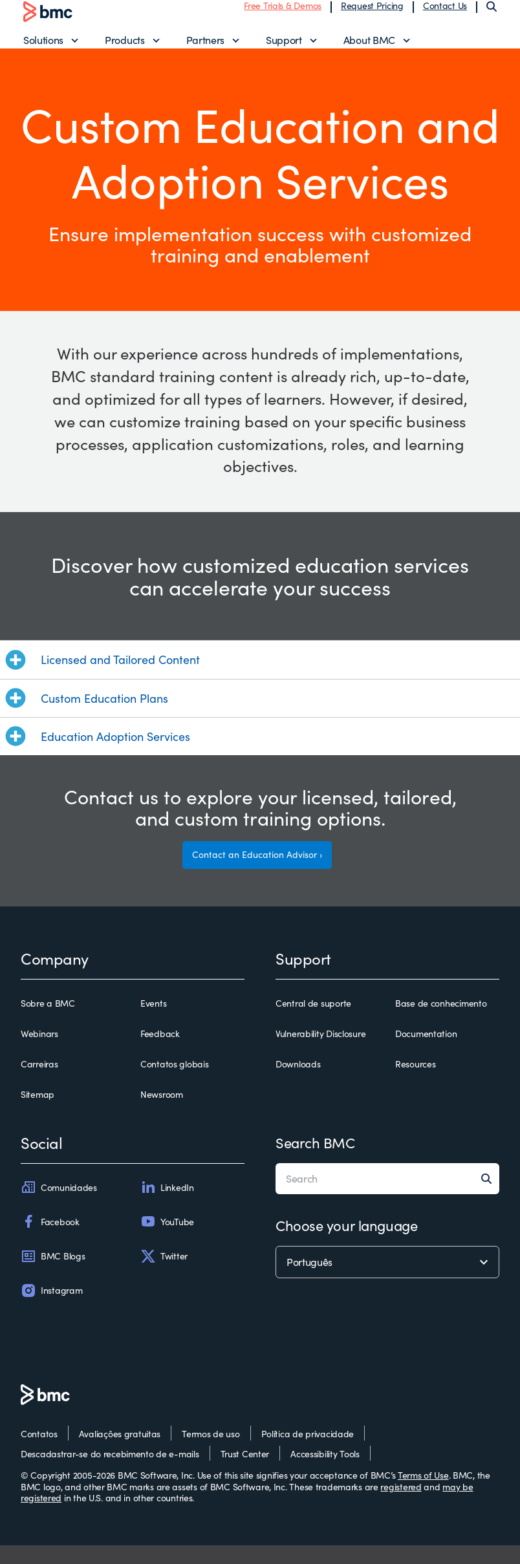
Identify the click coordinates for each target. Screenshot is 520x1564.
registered (400, 1505)
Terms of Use (423, 1494)
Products (124, 49)
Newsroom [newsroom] (161, 1113)
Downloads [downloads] (298, 1083)
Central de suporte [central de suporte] (313, 1021)
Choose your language (346, 1244)
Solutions (43, 49)
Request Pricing (372, 14)
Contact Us (445, 14)
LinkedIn (167, 1206)
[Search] (491, 15)
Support (284, 49)
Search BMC (315, 1161)
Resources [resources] (415, 1083)
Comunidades (59, 1206)
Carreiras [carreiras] (39, 1083)
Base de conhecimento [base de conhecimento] (440, 1021)
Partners (205, 49)
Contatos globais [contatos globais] (174, 1083)
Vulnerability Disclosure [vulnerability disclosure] (320, 1052)
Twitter (164, 1275)
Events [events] (153, 1021)
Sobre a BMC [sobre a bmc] (48, 1021)
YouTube (167, 1240)
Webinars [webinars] (39, 1052)
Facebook (50, 1240)
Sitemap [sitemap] (37, 1113)
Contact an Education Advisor (254, 873)
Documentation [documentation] (426, 1052)
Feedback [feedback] (160, 1052)
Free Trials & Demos (282, 14)
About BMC (369, 49)
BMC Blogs (53, 1275)
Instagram (51, 1309)
